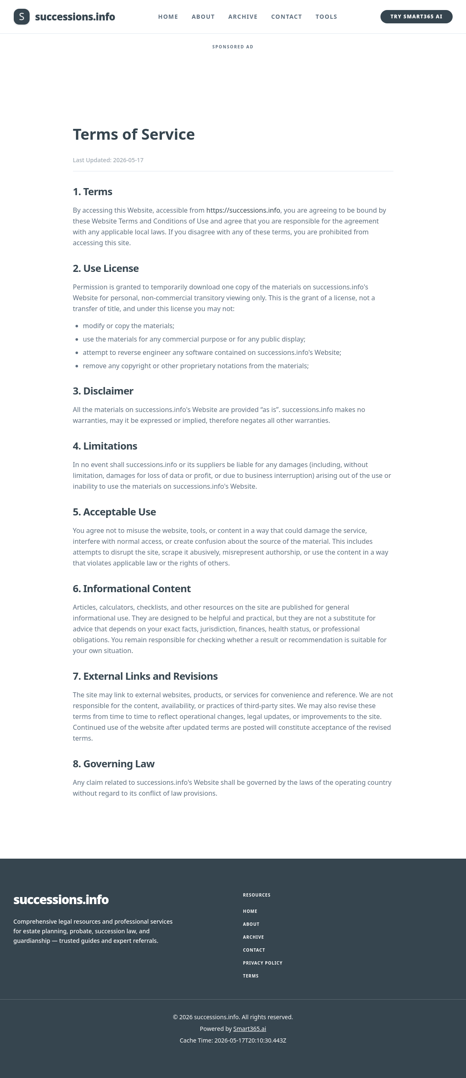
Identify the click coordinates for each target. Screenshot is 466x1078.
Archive (243, 16)
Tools (327, 16)
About (203, 16)
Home (168, 16)
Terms (251, 976)
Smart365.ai (249, 1029)
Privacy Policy (263, 963)
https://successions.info (243, 210)
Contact (286, 16)
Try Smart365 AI (416, 16)
